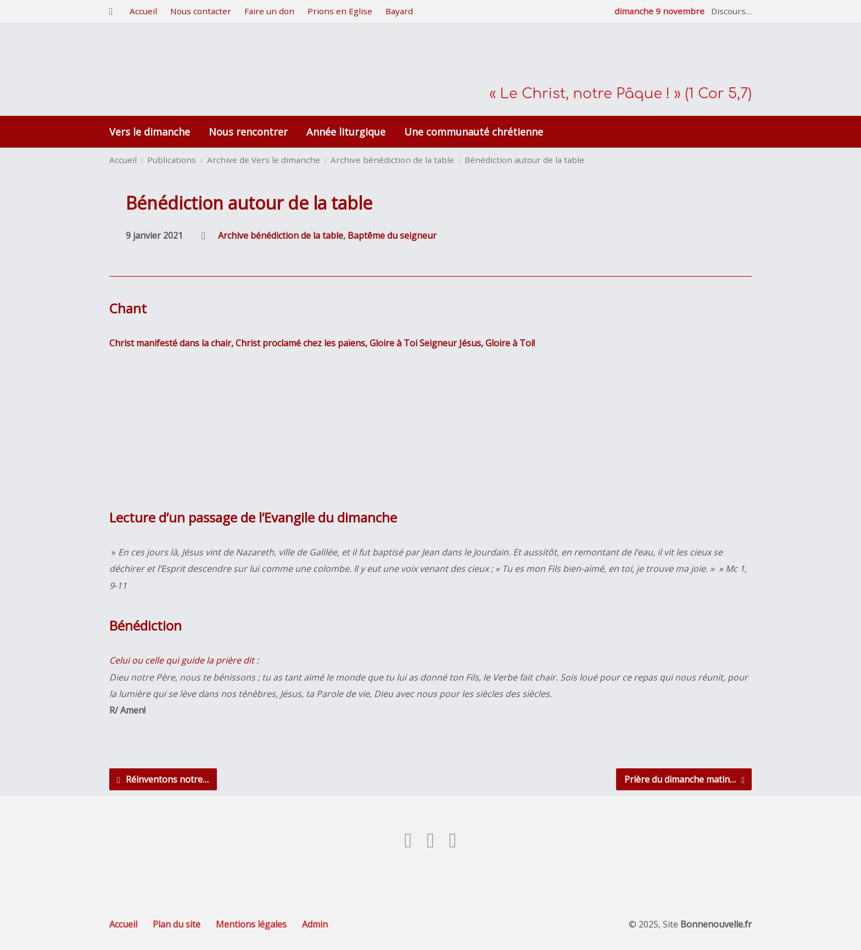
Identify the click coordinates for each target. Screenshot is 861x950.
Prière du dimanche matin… (684, 779)
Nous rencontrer (248, 132)
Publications (171, 159)
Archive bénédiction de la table (392, 159)
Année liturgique (345, 132)
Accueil (143, 10)
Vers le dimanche (149, 132)
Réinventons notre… (163, 779)
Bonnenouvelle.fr (716, 924)
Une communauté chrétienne (473, 132)
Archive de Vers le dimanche (263, 159)
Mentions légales (251, 924)
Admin (315, 924)
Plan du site (176, 924)
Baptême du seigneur (392, 235)
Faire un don (269, 10)
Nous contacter (200, 10)
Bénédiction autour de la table (524, 159)
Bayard (399, 10)
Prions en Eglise (340, 10)
